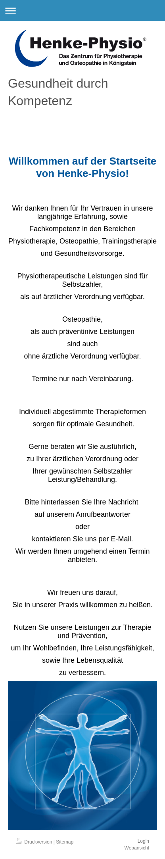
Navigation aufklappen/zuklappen (82, 10)
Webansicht (137, 848)
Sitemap (64, 842)
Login (143, 841)
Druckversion (35, 842)
